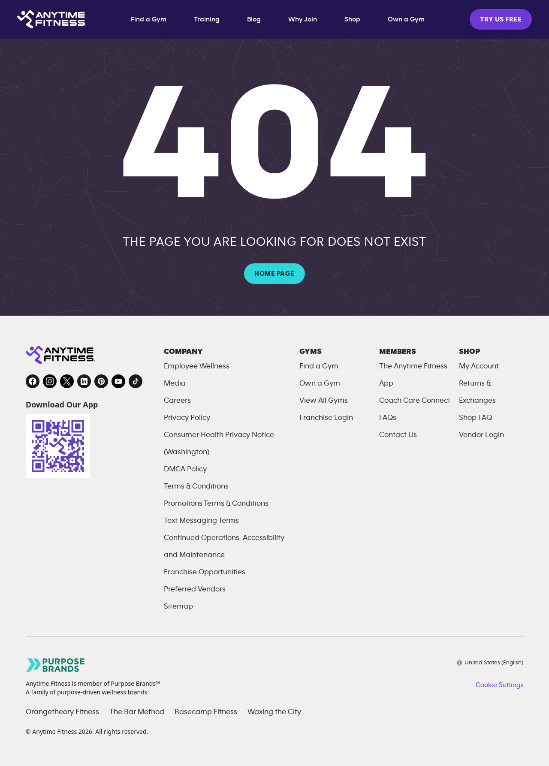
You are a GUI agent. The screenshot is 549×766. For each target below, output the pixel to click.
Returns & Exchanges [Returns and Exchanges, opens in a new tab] (477, 392)
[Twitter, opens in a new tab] (67, 381)
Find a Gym (148, 19)
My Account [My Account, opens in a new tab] (479, 366)
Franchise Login (326, 418)
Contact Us (398, 435)
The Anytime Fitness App (413, 374)
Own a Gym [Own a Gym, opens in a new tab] (406, 19)
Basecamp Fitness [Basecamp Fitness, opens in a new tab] (206, 712)
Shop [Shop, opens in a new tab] (352, 19)
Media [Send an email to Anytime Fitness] (175, 383)
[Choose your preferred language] (490, 662)
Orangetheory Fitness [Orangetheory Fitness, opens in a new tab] (62, 712)
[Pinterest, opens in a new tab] (101, 381)
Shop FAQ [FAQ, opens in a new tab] (475, 418)
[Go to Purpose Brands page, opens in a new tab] (56, 665)
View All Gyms (323, 400)
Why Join (302, 19)
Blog (254, 19)
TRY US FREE (501, 19)
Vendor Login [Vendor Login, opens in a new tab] (481, 435)
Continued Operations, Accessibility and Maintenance (224, 546)
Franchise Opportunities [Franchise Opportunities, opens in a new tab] (204, 572)
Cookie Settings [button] (499, 685)
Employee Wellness (196, 366)
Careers (177, 400)
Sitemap (178, 606)
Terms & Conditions (196, 486)
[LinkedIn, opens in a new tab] (84, 381)
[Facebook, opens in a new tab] (32, 381)
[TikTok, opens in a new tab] (135, 381)
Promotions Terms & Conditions (216, 503)
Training (207, 19)
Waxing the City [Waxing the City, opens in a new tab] (274, 712)
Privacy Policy (187, 418)
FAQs (387, 418)
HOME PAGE (274, 273)
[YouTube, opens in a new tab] (118, 381)
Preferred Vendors (195, 589)
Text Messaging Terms (201, 521)
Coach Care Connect (414, 400)
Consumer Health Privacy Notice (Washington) (219, 443)
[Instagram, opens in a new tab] (50, 381)
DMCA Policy (185, 469)
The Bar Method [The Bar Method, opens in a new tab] (136, 712)
